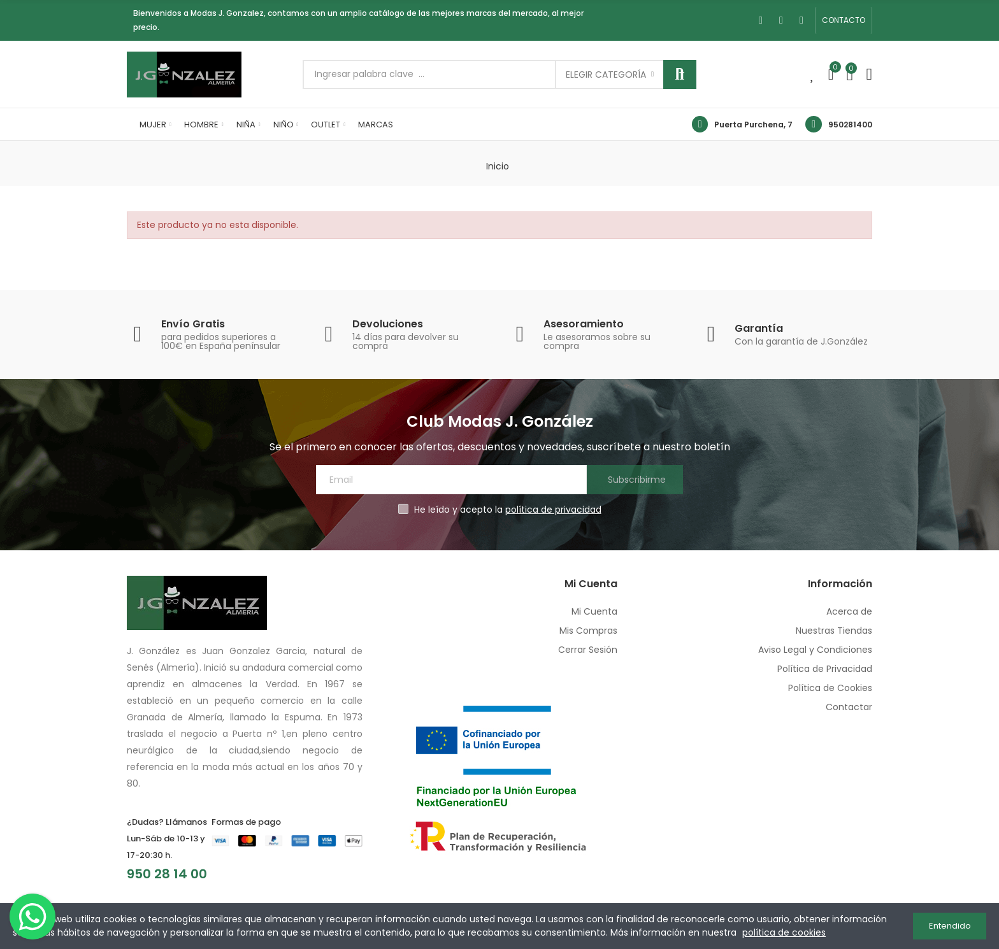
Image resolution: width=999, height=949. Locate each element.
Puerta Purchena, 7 (753, 124)
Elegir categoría (606, 74)
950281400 (850, 124)
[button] (843, 20)
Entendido (950, 926)
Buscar (679, 74)
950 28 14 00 (167, 874)
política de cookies (784, 932)
